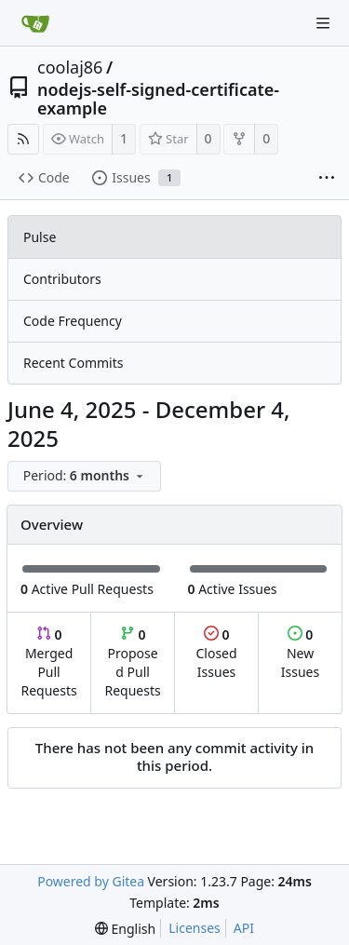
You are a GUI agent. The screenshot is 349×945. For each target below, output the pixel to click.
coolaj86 (69, 67)
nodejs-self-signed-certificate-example (158, 98)
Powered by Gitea (90, 881)
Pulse (39, 237)
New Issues (300, 653)
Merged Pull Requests (48, 662)
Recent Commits (73, 362)
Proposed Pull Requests (133, 662)
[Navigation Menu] (323, 23)
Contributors (62, 279)
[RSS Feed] (23, 139)
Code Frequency (72, 321)
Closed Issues (215, 653)
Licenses (194, 928)
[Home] (35, 23)
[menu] (86, 476)
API (244, 928)
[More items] (327, 178)
